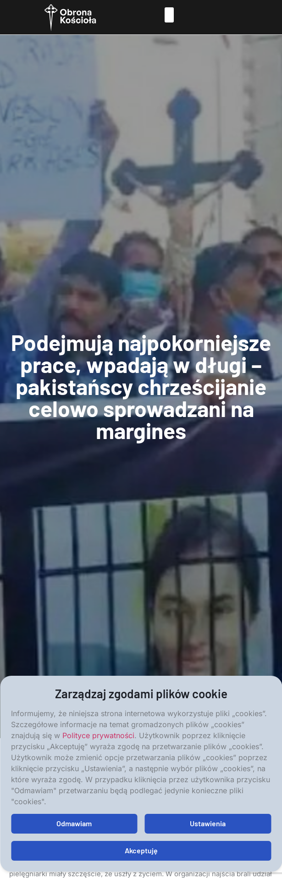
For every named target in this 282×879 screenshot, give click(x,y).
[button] (169, 14)
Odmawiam (74, 823)
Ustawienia (208, 823)
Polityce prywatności (98, 735)
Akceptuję (141, 850)
